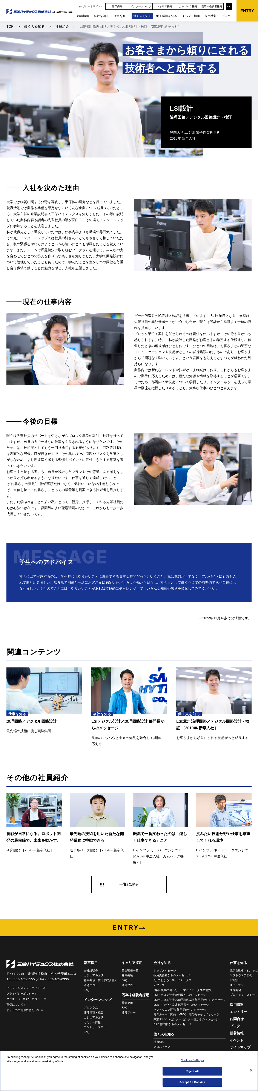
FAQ (86, 990)
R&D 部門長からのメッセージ (172, 1024)
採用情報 (211, 16)
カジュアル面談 (93, 975)
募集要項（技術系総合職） (100, 980)
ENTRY (247, 10)
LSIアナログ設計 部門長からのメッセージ (180, 994)
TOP (10, 26)
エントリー (238, 1012)
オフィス (159, 985)
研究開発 (235, 990)
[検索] (229, 6)
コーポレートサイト (89, 6)
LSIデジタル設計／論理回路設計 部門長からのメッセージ (190, 999)
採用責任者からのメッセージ (172, 975)
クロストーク (162, 1046)
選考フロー (91, 985)
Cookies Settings (192, 1060)
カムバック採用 (188, 6)
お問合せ (237, 1019)
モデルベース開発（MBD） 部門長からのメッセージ (186, 1014)
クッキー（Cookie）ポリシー (24, 999)
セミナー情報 (92, 1022)
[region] (129, 1071)
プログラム (91, 1007)
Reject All (192, 1071)
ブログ (225, 16)
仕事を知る (121, 16)
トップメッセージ (165, 970)
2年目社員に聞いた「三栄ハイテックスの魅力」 (184, 990)
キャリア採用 (164, 6)
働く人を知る (142, 16)
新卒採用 (117, 6)
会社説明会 (91, 970)
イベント (237, 1040)
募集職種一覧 (130, 970)
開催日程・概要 (93, 1012)
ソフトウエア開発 (241, 975)
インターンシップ (141, 6)
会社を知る (101, 16)
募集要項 (127, 975)
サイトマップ (240, 1047)
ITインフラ (237, 985)
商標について (14, 1004)
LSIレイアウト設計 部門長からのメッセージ (181, 1004)
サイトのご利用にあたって (23, 1010)
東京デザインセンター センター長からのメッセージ (186, 1019)
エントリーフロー (95, 1027)
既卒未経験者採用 (211, 6)
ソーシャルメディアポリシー (24, 988)
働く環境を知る (166, 16)
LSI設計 (235, 980)
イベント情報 (191, 16)
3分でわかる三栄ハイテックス (172, 980)
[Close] (251, 1070)
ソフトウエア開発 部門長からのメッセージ (180, 1009)
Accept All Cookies (192, 1082)
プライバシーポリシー (20, 993)
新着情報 (83, 16)
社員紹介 (62, 26)
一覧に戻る (129, 884)
